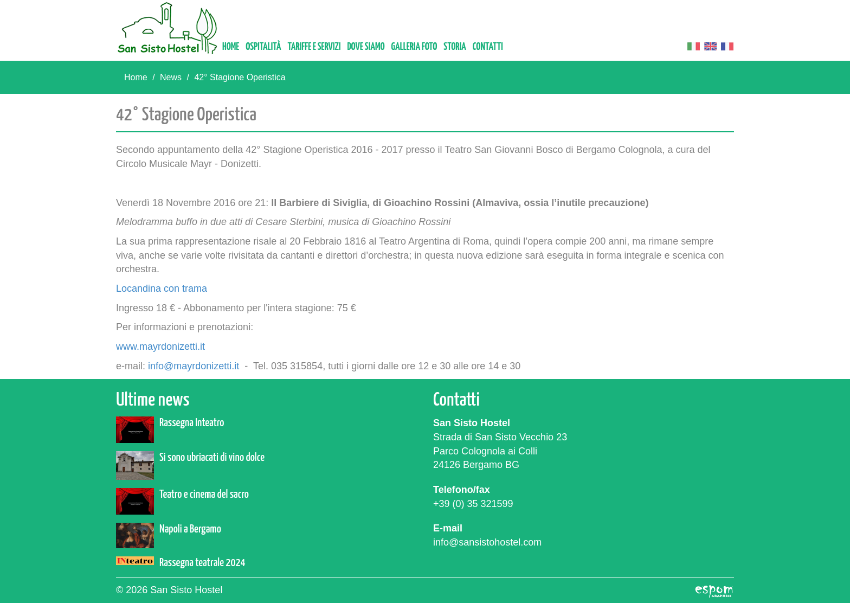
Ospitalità (263, 47)
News (171, 77)
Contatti (488, 47)
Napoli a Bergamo (190, 529)
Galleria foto (414, 47)
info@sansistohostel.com (487, 542)
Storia (454, 47)
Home (230, 47)
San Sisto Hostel (167, 28)
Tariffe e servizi (313, 47)
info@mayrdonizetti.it (193, 366)
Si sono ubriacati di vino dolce (212, 457)
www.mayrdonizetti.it (160, 346)
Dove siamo (365, 47)
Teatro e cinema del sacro (204, 494)
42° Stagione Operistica (239, 77)
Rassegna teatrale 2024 (202, 562)
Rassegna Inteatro (191, 423)
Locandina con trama (161, 288)
